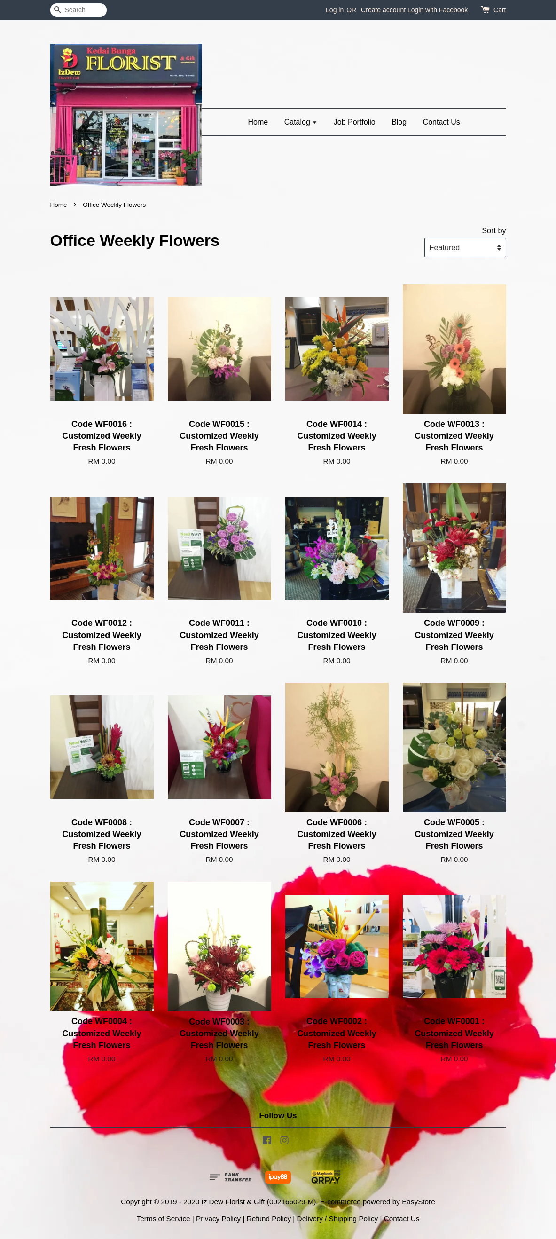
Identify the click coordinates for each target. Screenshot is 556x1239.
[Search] (78, 10)
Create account (383, 10)
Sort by (494, 230)
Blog (399, 122)
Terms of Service (163, 1219)
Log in (335, 10)
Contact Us (441, 122)
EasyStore (418, 1202)
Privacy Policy (218, 1219)
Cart (499, 10)
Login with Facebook (437, 10)
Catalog (301, 122)
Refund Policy (269, 1219)
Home (258, 122)
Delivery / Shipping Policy (337, 1219)
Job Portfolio (355, 122)
